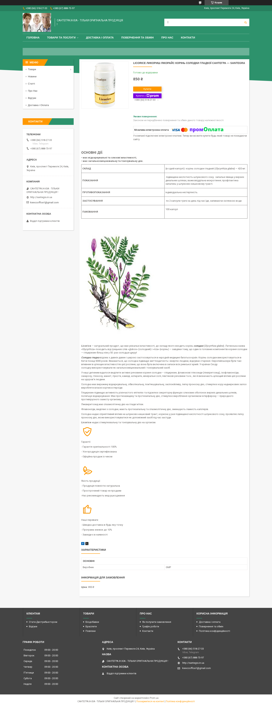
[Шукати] (245, 22)
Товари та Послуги (61, 37)
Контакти (188, 37)
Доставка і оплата (100, 37)
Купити (147, 89)
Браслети (91, 626)
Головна (32, 37)
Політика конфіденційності (214, 631)
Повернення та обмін (137, 37)
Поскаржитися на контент (150, 701)
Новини (32, 76)
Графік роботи (150, 626)
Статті (31, 83)
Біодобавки (92, 622)
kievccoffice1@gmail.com (44, 202)
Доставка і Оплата (38, 105)
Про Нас (167, 37)
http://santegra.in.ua (41, 197)
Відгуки (32, 98)
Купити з (147, 96)
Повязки (91, 631)
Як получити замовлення (156, 622)
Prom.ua (154, 698)
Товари (32, 69)
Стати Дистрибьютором (43, 622)
